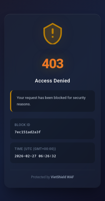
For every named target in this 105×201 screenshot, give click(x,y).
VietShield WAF (62, 178)
